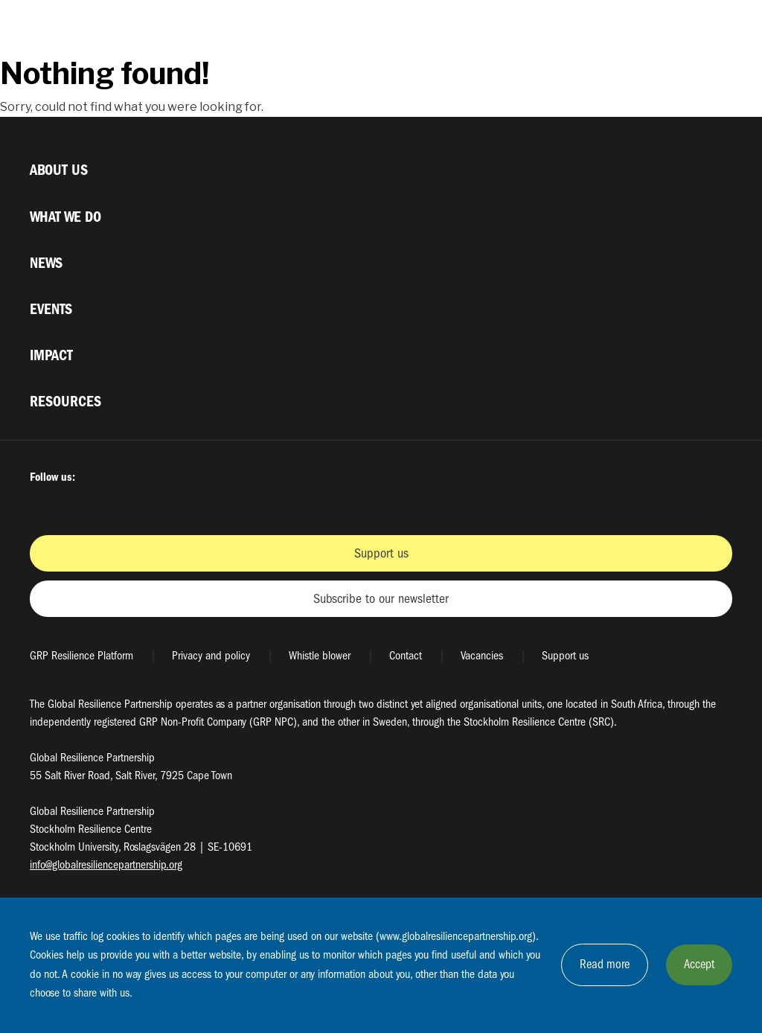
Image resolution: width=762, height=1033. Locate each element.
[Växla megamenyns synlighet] (720, 28)
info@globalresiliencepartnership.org (106, 865)
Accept (699, 964)
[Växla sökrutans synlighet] (684, 28)
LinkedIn (192, 503)
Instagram (117, 503)
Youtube (154, 503)
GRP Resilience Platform (81, 655)
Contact (405, 655)
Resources (65, 401)
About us (59, 170)
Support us (381, 553)
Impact (51, 355)
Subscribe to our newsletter (381, 599)
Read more (605, 964)
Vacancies (482, 655)
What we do (65, 217)
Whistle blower (319, 655)
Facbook (43, 503)
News (46, 263)
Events (51, 309)
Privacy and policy (211, 655)
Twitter (80, 503)
